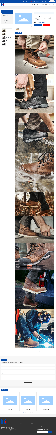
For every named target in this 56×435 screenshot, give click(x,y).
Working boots (10, 409)
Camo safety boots (8, 37)
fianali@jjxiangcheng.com (35, 1)
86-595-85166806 (25, 1)
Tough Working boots (46, 409)
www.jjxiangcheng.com (43, 426)
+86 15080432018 (44, 1)
